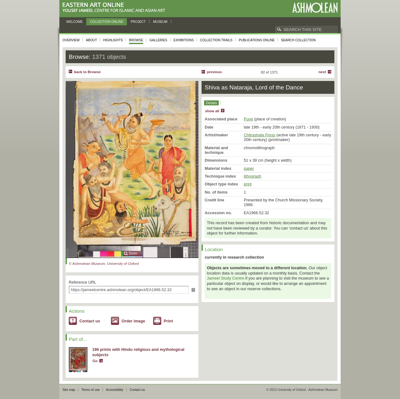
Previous (214, 72)
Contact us (89, 321)
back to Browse (87, 72)
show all (212, 111)
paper (249, 168)
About (91, 40)
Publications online (257, 40)
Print (168, 321)
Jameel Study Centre (225, 278)
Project (138, 21)
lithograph (252, 176)
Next (322, 72)
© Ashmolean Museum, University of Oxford (104, 263)
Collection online (106, 21)
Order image (133, 321)
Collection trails (216, 40)
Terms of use (90, 389)
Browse (136, 40)
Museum (160, 21)
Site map (68, 389)
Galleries (158, 40)
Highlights (113, 40)
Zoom (133, 253)
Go (95, 361)
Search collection (298, 40)
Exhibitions (183, 40)
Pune (248, 119)
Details (211, 103)
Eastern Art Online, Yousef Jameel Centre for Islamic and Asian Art (115, 8)
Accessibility (114, 389)
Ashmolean (315, 8)
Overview (71, 40)
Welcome (74, 21)
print (248, 184)
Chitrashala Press (259, 135)
